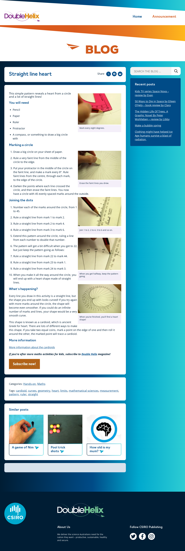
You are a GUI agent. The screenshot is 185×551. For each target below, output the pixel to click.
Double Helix (89, 354)
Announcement (164, 17)
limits (63, 391)
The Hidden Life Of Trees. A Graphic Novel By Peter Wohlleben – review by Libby (152, 115)
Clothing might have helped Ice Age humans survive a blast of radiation (154, 135)
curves (32, 391)
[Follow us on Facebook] (142, 536)
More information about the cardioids (32, 347)
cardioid (21, 391)
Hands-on (29, 384)
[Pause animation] (74, 48)
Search (176, 71)
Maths (41, 384)
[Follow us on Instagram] (151, 536)
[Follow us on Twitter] (133, 536)
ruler (23, 394)
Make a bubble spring (148, 125)
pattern (14, 394)
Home (137, 17)
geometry (44, 391)
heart (55, 391)
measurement (109, 391)
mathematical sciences (83, 391)
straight (33, 394)
